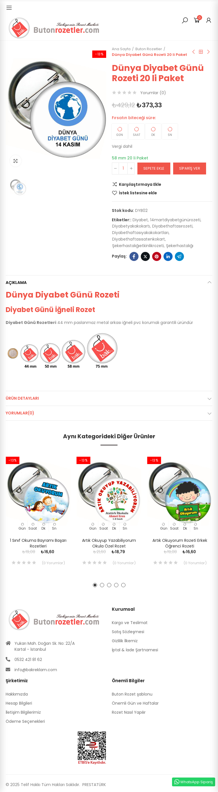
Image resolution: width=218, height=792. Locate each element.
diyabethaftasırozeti (172, 226)
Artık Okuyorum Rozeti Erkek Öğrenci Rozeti (179, 543)
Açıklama (16, 282)
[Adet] (123, 168)
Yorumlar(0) (20, 413)
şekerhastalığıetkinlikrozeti (138, 245)
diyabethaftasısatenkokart (138, 239)
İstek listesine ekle (138, 193)
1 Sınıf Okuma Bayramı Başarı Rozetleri (38, 543)
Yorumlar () (153, 93)
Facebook (134, 256)
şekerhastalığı (179, 245)
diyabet (140, 220)
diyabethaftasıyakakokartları (140, 232)
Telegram (179, 256)
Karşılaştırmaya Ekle (140, 184)
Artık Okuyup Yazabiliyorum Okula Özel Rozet (109, 543)
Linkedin (168, 256)
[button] (95, 585)
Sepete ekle (153, 168)
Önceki (194, 52)
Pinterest (156, 256)
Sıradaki (208, 52)
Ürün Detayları (22, 398)
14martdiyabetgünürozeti (175, 220)
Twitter (145, 256)
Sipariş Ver (189, 168)
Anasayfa (201, 52)
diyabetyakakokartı (131, 226)
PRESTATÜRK (93, 784)
